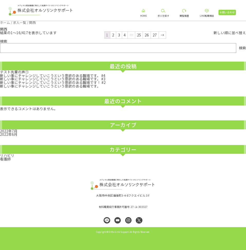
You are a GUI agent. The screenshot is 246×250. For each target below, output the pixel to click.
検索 (3, 41)
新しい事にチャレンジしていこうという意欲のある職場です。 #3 (52, 78)
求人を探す (163, 15)
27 (155, 34)
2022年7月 (8, 130)
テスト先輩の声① (14, 71)
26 (147, 34)
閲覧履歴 (184, 15)
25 (139, 34)
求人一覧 (19, 22)
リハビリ (7, 155)
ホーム (5, 22)
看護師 (5, 158)
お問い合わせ (227, 12)
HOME (143, 15)
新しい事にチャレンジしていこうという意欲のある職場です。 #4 (52, 75)
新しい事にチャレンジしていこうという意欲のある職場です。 (50, 86)
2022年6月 (8, 134)
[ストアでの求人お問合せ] (230, 33)
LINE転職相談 (207, 15)
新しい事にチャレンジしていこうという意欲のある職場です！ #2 (53, 82)
